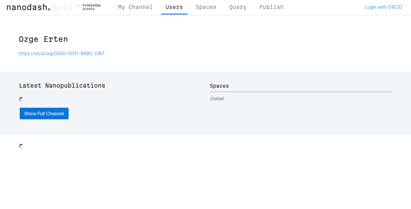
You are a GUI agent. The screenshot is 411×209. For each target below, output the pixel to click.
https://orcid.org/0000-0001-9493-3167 (61, 53)
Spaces (206, 7)
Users (174, 7)
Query (238, 7)
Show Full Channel (44, 113)
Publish (271, 7)
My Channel (135, 7)
